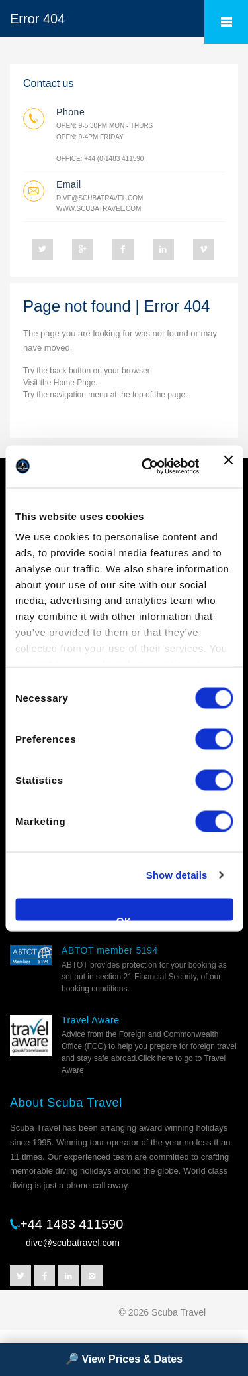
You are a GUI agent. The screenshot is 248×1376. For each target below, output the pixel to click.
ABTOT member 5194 (110, 950)
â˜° (226, 22)
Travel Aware (91, 1020)
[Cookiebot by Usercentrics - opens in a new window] (148, 466)
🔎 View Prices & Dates (124, 1359)
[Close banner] (228, 466)
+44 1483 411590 (71, 1224)
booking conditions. (96, 988)
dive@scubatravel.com (99, 198)
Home (64, 382)
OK (124, 917)
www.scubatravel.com (98, 208)
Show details (177, 875)
